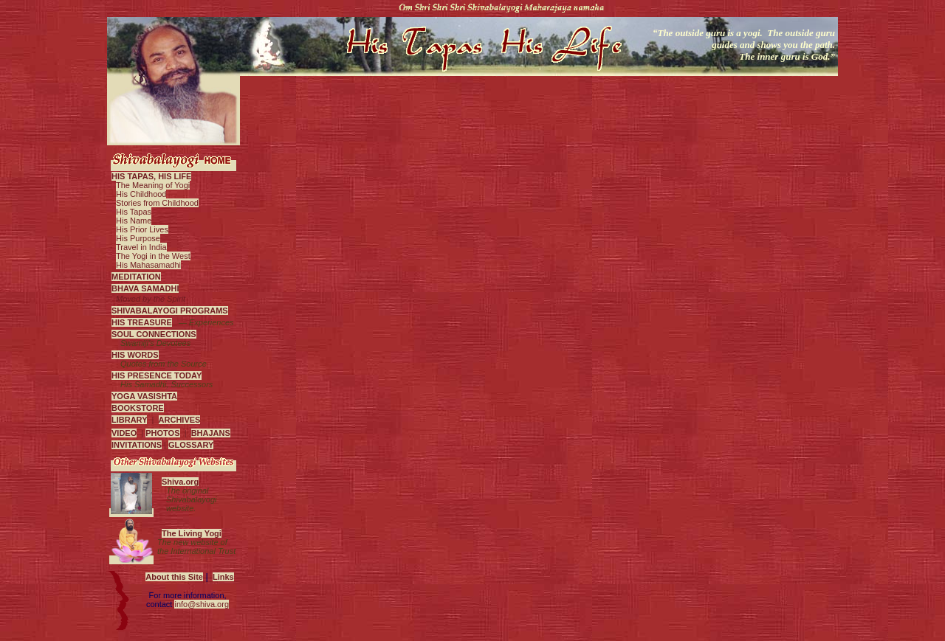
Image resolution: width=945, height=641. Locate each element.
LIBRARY (129, 419)
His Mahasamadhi (148, 264)
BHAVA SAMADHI (145, 288)
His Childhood (141, 194)
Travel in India (141, 247)
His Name (133, 220)
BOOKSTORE (137, 407)
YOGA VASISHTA (144, 396)
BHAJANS (210, 433)
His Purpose (138, 238)
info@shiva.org (201, 604)
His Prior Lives (142, 229)
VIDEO (124, 433)
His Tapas (133, 211)
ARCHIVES (180, 419)
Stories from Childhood (157, 202)
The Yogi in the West (153, 256)
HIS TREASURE (141, 322)
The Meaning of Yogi (153, 185)
